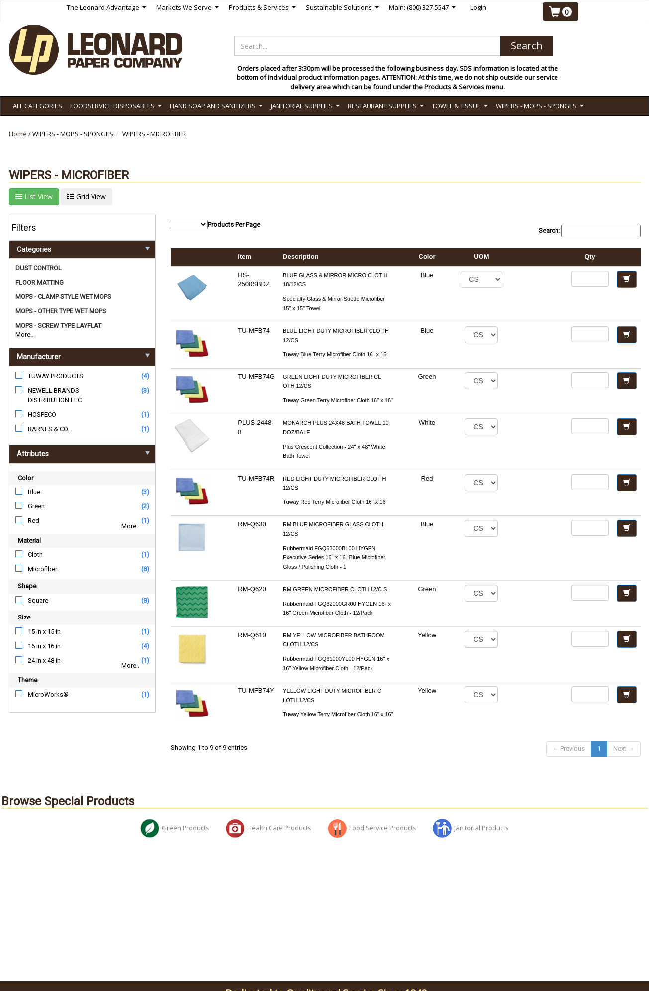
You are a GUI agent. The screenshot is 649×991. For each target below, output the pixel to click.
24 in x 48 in (44, 660)
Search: (590, 231)
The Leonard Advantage (106, 7)
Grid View (86, 196)
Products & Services (262, 7)
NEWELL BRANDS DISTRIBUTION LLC (55, 395)
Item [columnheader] (244, 256)
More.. (24, 334)
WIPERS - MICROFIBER (154, 133)
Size (24, 617)
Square (38, 600)
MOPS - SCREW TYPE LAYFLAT (58, 325)
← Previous (569, 748)
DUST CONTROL (38, 268)
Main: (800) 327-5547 (422, 7)
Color (25, 478)
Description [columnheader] (301, 256)
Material (29, 540)
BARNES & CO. (48, 429)
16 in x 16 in (44, 646)
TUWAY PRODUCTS (55, 376)
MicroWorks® (48, 694)
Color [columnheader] (427, 256)
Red (33, 520)
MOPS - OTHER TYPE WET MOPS (60, 311)
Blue (34, 492)
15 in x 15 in (44, 631)
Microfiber (42, 569)
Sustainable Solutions (342, 7)
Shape (27, 586)
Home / (20, 133)
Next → (623, 748)
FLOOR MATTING (39, 282)
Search (527, 45)
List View (34, 196)
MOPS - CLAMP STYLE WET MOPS (63, 296)
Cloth (35, 554)
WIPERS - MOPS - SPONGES (72, 133)
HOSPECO (42, 414)
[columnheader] (536, 257)
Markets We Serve (187, 7)
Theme (27, 680)
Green (36, 506)
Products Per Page (215, 224)
